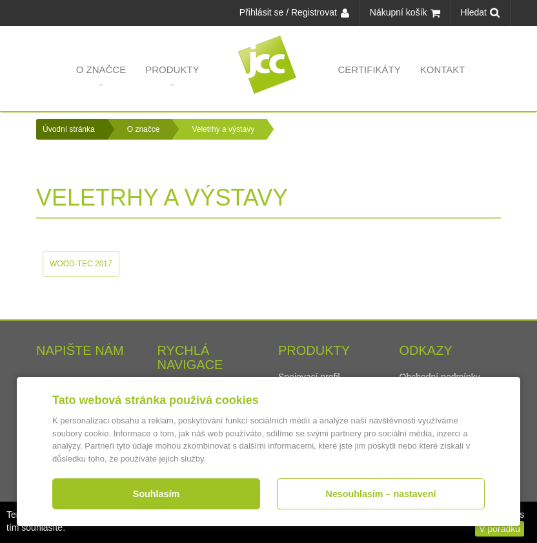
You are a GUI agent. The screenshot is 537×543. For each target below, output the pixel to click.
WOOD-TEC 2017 (81, 263)
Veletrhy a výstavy (223, 129)
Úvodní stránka (69, 129)
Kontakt (442, 75)
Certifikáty (369, 75)
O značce (101, 75)
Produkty (172, 75)
